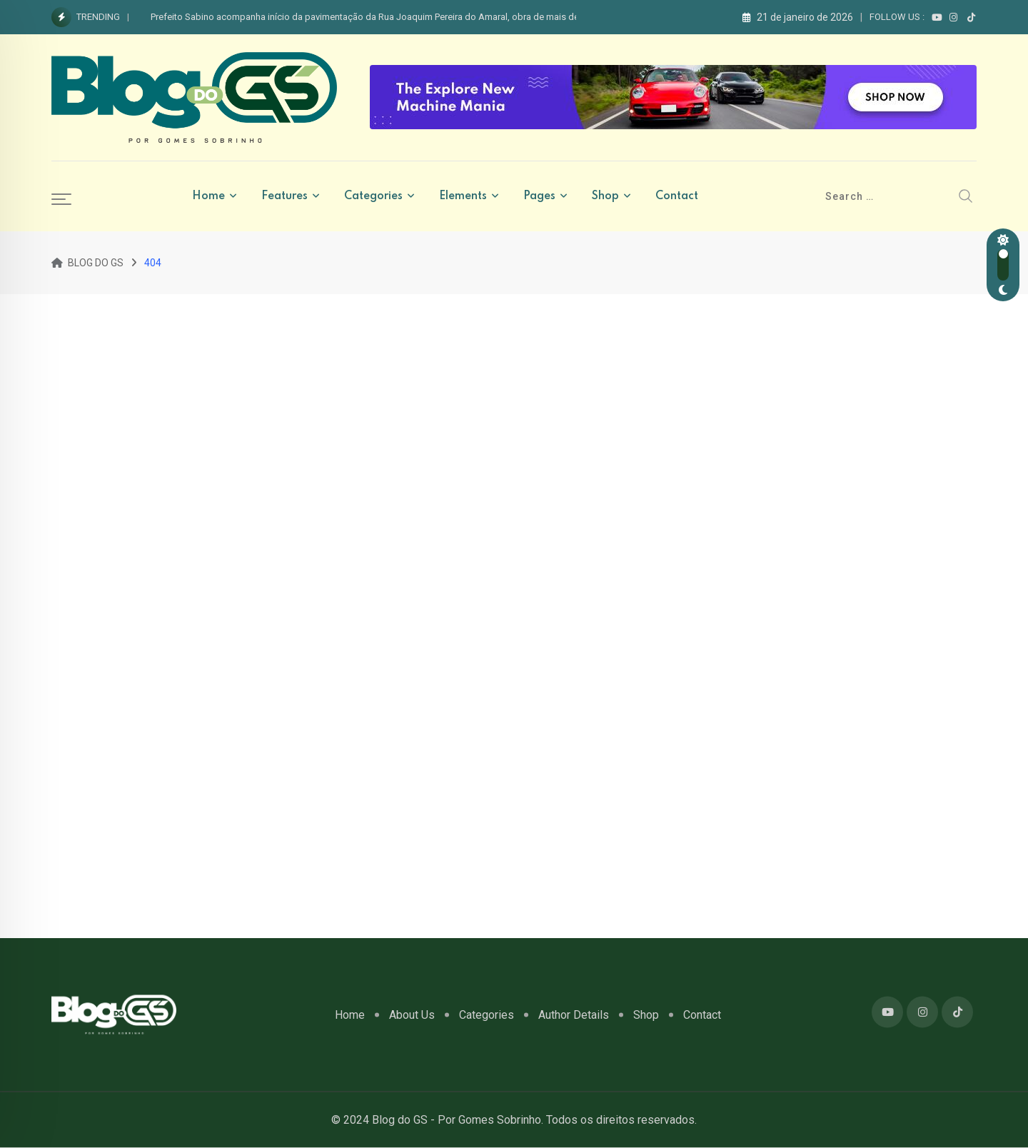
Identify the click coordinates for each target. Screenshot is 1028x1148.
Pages (539, 196)
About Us (412, 1014)
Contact (676, 196)
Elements (463, 196)
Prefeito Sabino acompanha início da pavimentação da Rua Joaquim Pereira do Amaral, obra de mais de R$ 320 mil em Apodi (408, 16)
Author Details (573, 1014)
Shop (605, 196)
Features (284, 196)
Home (208, 196)
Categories (373, 196)
